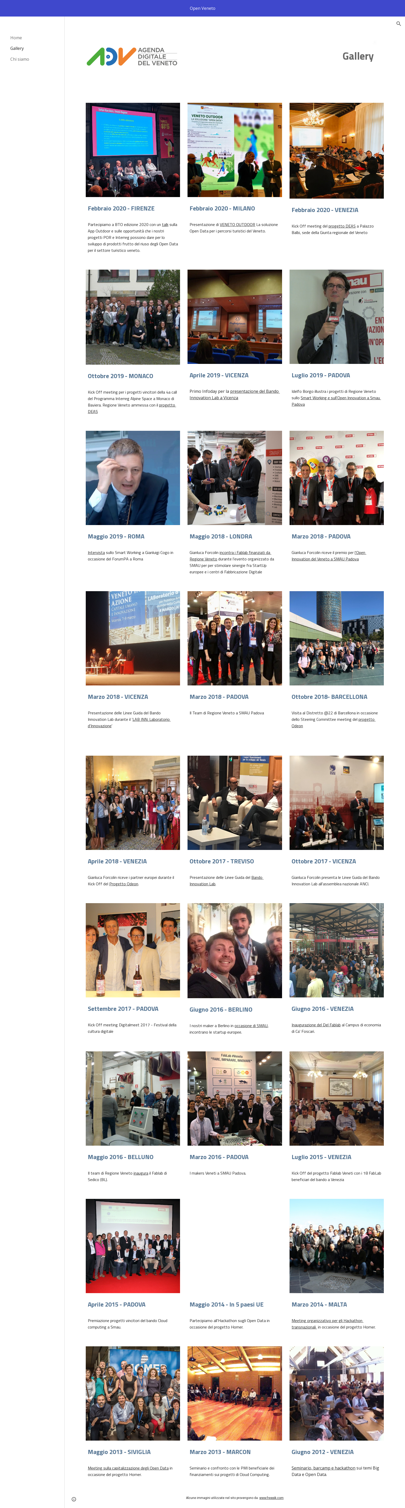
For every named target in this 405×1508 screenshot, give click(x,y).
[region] (202, 8)
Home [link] (16, 38)
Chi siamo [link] (19, 59)
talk (165, 224)
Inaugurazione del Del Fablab (316, 1025)
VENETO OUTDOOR (237, 224)
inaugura (141, 1173)
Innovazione (101, 726)
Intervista (96, 552)
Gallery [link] (17, 48)
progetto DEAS (342, 226)
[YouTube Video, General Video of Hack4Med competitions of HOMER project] (235, 1246)
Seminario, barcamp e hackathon (323, 1468)
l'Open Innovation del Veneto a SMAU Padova (329, 555)
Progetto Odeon (123, 884)
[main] (362, 56)
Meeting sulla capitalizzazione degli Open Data (128, 1468)
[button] (399, 24)
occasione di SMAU (251, 1025)
